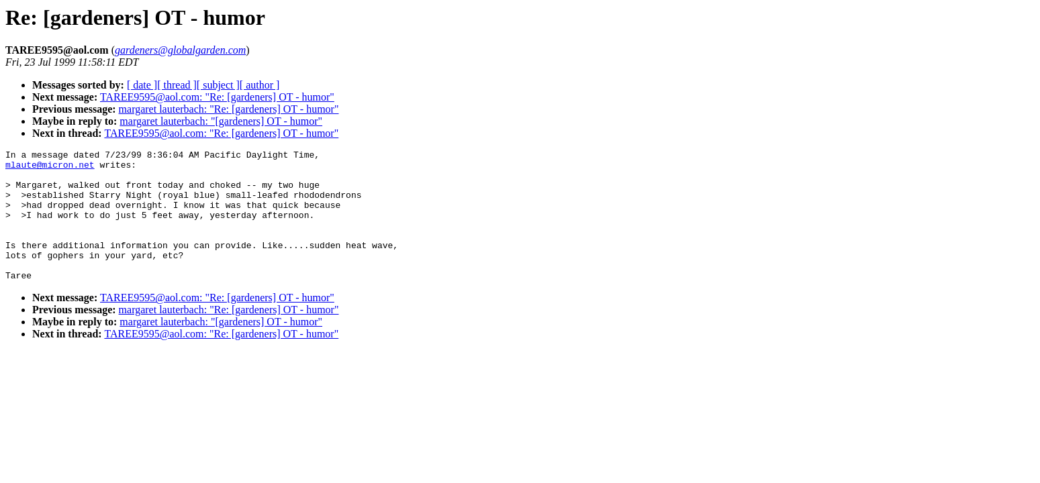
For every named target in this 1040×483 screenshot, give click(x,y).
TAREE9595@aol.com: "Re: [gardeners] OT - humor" (217, 97)
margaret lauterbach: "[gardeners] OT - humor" (221, 121)
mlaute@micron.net (50, 168)
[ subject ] (218, 85)
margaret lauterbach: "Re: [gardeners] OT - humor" (229, 109)
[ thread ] (177, 85)
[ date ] (142, 85)
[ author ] (260, 85)
